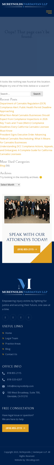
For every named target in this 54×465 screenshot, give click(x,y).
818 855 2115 (14, 373)
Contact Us (11, 354)
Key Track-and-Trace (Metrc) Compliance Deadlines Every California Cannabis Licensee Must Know (24, 126)
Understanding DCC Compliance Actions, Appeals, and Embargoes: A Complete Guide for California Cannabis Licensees (26, 150)
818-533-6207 (14, 379)
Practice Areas (13, 343)
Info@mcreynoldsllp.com (20, 386)
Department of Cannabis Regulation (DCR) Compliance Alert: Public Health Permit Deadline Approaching (25, 107)
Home (8, 333)
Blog (2, 165)
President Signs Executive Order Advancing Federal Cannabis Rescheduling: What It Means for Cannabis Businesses (25, 138)
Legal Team (11, 338)
